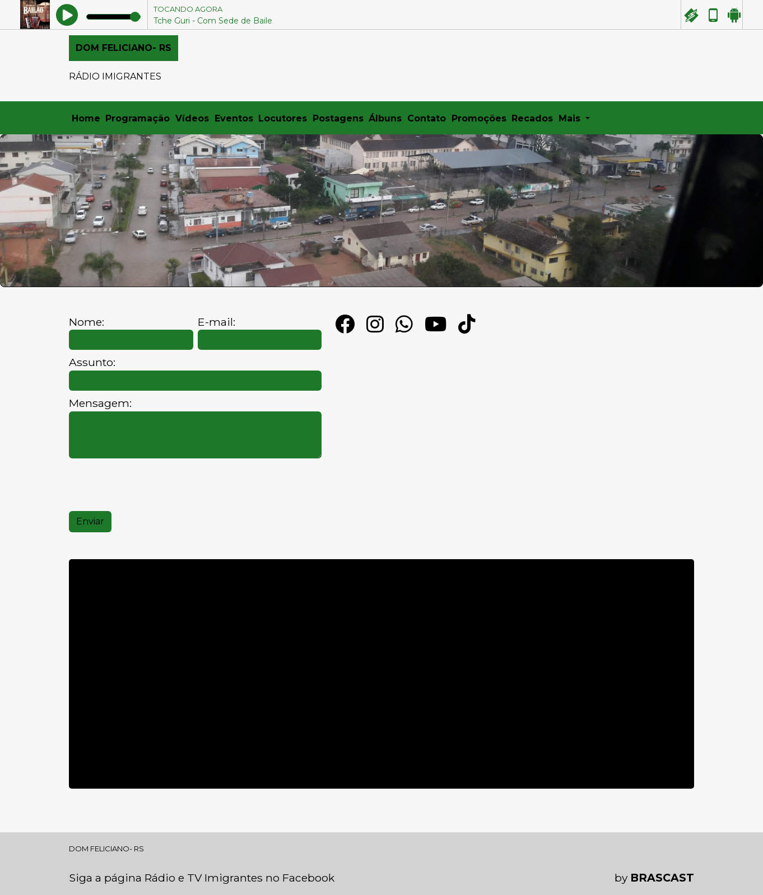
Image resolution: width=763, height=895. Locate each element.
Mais (571, 118)
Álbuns (385, 118)
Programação (137, 118)
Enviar (90, 521)
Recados (532, 118)
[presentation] (154, 485)
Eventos (234, 118)
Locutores (282, 118)
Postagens (338, 118)
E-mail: (216, 322)
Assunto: (92, 362)
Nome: (86, 322)
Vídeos (192, 118)
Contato (426, 118)
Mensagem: (100, 403)
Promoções (479, 118)
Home (86, 118)
